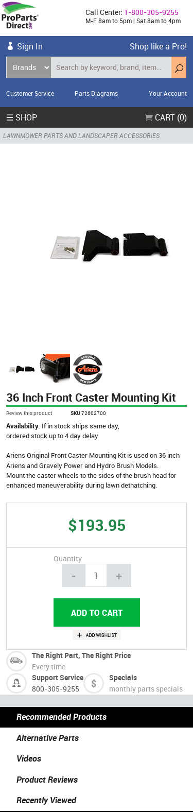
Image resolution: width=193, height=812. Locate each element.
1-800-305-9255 (151, 12)
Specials (123, 677)
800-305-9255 (55, 689)
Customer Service (30, 93)
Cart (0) (166, 117)
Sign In (30, 46)
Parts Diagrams (96, 93)
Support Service (57, 677)
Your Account (168, 93)
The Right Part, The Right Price (81, 655)
